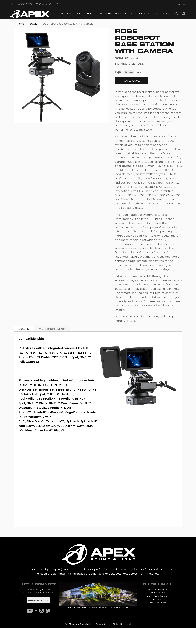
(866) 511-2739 (43, 589)
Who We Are (66, 14)
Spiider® (86, 421)
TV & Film (105, 14)
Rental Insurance (157, 602)
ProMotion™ (31, 416)
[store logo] (29, 14)
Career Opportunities (157, 596)
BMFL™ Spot (68, 357)
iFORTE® (40, 385)
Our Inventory (157, 592)
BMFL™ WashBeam (63, 403)
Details (24, 329)
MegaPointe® (75, 412)
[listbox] (133, 72)
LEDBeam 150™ (72, 425)
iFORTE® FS (32, 352)
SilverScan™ (36, 421)
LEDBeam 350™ (47, 425)
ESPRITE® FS (77, 352)
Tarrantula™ (55, 421)
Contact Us (44, 4)
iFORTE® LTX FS (54, 352)
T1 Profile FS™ (47, 357)
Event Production (125, 14)
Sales (80, 14)
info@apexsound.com (42, 592)
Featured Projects (157, 589)
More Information (52, 329)
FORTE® (31, 389)
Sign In (181, 4)
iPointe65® (41, 412)
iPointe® (56, 412)
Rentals (91, 14)
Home (20, 23)
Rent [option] (139, 72)
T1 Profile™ (65, 398)
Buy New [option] (129, 72)
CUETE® (53, 394)
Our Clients (162, 14)
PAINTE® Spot (34, 394)
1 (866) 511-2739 (21, 4)
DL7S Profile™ (52, 407)
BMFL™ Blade (37, 403)
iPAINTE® (79, 389)
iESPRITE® (46, 389)
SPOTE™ (66, 394)
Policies (157, 599)
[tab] (24, 328)
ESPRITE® (62, 389)
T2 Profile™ (47, 398)
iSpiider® (72, 421)
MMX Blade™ (55, 430)
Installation (145, 14)
